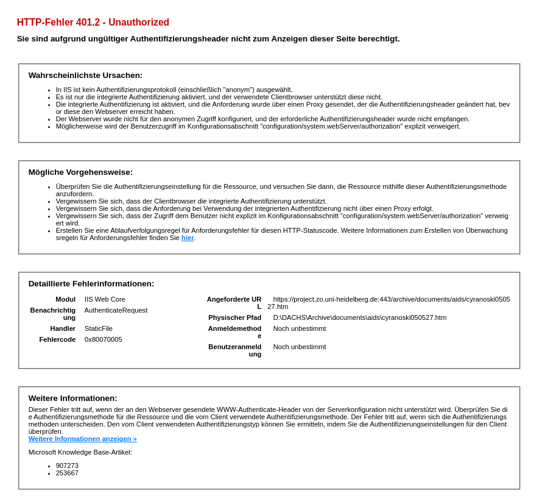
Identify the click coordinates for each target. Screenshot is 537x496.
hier (187, 237)
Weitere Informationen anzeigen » (83, 438)
